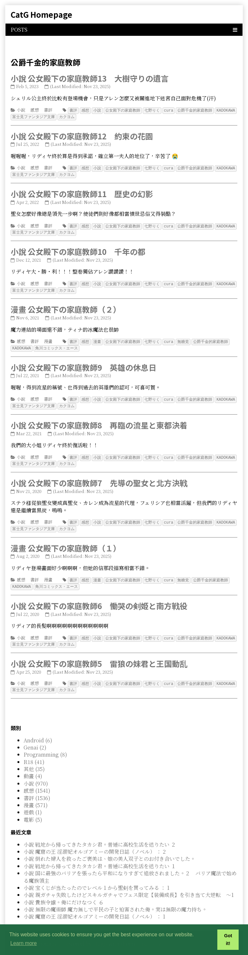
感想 (34, 110)
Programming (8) (45, 747)
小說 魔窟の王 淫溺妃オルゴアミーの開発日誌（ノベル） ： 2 (95, 844)
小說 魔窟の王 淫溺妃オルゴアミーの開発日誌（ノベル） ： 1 (94, 909)
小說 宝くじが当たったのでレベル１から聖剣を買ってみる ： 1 (97, 880)
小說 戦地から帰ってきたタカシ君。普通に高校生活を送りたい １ (100, 859)
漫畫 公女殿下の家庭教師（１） (66, 542)
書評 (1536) (37, 791)
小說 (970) (36, 776)
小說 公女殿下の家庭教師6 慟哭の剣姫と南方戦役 (99, 600)
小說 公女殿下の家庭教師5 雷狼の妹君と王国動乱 (99, 657)
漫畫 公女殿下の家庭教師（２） (66, 306)
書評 (48, 110)
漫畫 (48, 339)
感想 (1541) (37, 783)
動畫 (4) (33, 769)
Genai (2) (35, 740)
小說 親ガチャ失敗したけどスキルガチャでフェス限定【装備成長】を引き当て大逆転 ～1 (129, 887)
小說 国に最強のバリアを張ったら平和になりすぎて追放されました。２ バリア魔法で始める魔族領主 (130, 869)
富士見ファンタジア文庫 (33, 116)
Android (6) (38, 733)
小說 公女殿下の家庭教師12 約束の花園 (82, 135)
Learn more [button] (23, 943)
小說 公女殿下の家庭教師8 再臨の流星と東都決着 (99, 421)
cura (168, 110)
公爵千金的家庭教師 (194, 110)
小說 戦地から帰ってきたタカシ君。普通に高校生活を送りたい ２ (100, 837)
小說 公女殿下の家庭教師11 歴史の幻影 (82, 192)
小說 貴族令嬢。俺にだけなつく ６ (64, 895)
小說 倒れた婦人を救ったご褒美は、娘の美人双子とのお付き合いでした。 (109, 851)
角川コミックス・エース (56, 345)
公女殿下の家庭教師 (122, 110)
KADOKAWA (225, 110)
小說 (21, 110)
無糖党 (183, 339)
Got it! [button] (228, 939)
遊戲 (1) (33, 805)
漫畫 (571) (36, 798)
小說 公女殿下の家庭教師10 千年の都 (78, 249)
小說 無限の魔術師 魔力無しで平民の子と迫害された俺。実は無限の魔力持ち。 (115, 902)
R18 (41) (34, 755)
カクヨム (67, 116)
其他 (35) (34, 762)
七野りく (152, 110)
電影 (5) (33, 812)
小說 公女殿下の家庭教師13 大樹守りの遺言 (90, 78)
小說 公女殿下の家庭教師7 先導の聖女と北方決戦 (99, 478)
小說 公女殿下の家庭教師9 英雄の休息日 (83, 364)
